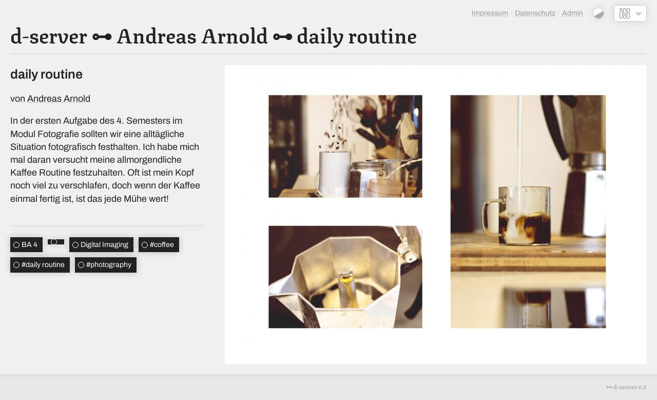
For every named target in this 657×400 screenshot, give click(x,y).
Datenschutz (535, 13)
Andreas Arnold (192, 34)
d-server (48, 34)
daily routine (357, 34)
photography (108, 265)
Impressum (490, 13)
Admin (572, 13)
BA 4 (29, 245)
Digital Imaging (104, 245)
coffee (162, 245)
